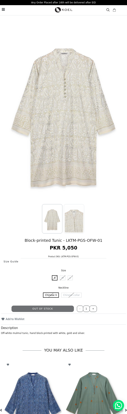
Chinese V (51, 295)
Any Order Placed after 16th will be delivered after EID (63, 2)
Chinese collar (71, 295)
